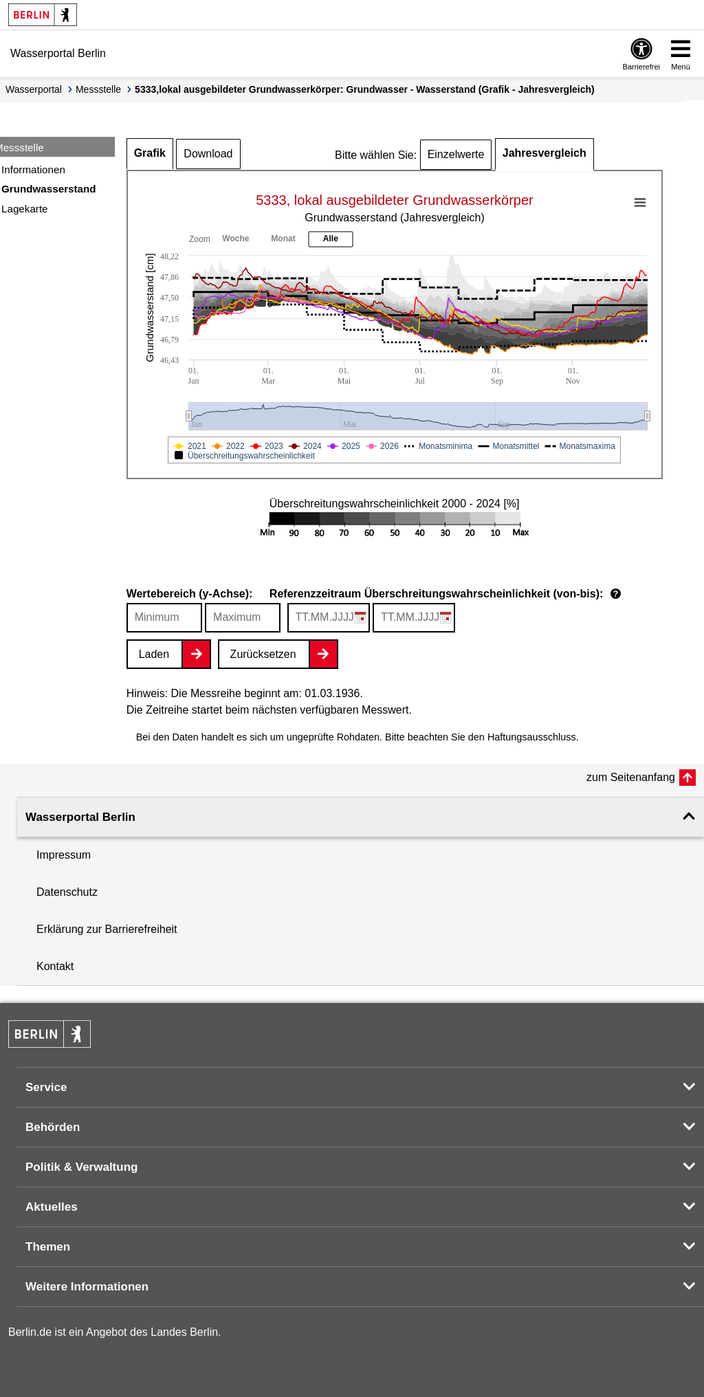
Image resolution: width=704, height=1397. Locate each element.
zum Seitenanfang (630, 777)
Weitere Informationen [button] (86, 1286)
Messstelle (98, 89)
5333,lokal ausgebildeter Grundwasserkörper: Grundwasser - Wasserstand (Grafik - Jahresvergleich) (365, 89)
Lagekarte (24, 208)
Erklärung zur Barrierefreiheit (106, 929)
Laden (154, 654)
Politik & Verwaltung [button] (81, 1167)
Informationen (33, 169)
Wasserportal (34, 89)
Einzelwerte (456, 154)
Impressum (63, 855)
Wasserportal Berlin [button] (80, 817)
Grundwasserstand (48, 189)
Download (208, 154)
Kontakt (55, 966)
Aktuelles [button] (51, 1206)
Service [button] (46, 1087)
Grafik (150, 153)
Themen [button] (47, 1246)
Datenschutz (67, 892)
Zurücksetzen (263, 654)
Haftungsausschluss (531, 737)
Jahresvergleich (544, 153)
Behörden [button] (52, 1127)
